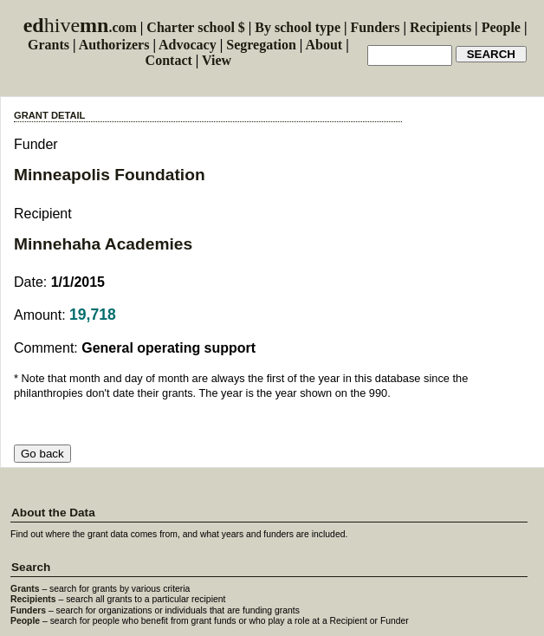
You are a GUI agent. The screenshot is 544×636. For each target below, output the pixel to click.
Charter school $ (195, 27)
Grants (48, 44)
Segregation (261, 44)
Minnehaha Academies (103, 244)
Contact (169, 60)
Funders (375, 27)
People (501, 27)
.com (80, 27)
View (216, 60)
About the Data (53, 512)
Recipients (440, 27)
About (323, 44)
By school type (297, 27)
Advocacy (188, 44)
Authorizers (114, 44)
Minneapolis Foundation (109, 174)
